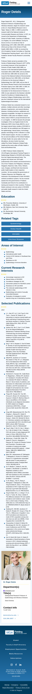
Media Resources (16, 653)
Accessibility (24, 685)
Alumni (16, 640)
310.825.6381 (16, 676)
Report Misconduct (8, 687)
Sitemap (6, 685)
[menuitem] (16, 639)
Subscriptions (16, 658)
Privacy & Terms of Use (23, 687)
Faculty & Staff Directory (16, 644)
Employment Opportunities (16, 649)
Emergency (14, 685)
